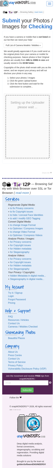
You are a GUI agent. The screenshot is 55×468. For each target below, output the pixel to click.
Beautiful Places (16, 338)
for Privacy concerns (20, 242)
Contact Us (14, 323)
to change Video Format (22, 232)
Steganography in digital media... (27, 279)
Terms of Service (17, 362)
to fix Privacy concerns (22, 208)
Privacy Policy (15, 365)
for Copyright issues (20, 245)
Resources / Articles (18, 320)
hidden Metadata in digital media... (28, 275)
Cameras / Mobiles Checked (23, 326)
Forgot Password (17, 299)
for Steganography (19, 252)
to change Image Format (23, 225)
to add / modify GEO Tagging (25, 218)
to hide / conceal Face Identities (26, 215)
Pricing (11, 303)
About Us (13, 352)
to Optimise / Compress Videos (26, 235)
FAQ (10, 316)
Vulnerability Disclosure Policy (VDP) (27, 368)
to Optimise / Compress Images (26, 228)
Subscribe (27, 390)
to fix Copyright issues (21, 211)
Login (11, 296)
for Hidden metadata (20, 248)
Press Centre (15, 355)
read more (38, 12)
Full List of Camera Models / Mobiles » (23, 45)
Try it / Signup (15, 293)
